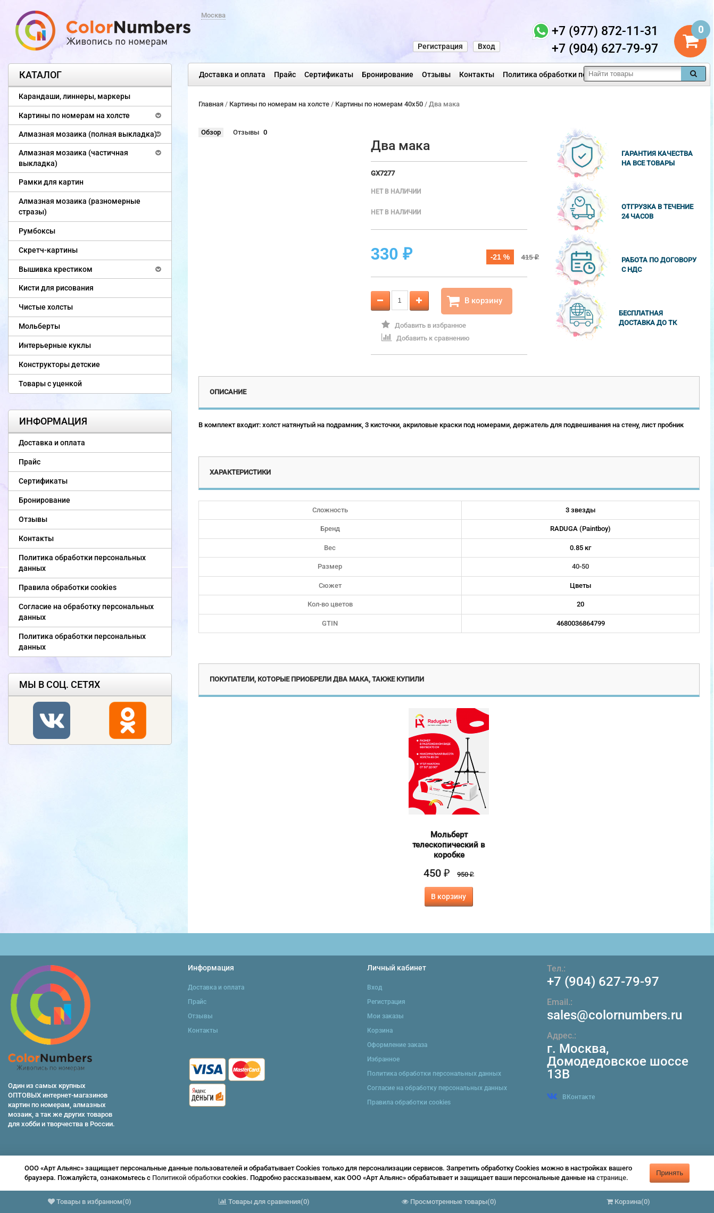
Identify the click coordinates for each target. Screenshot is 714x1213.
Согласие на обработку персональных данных (86, 611)
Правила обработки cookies (68, 587)
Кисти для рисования (56, 288)
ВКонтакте (571, 1097)
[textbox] (632, 74)
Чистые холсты (46, 307)
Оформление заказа (397, 1045)
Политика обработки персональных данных (581, 74)
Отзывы (436, 74)
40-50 (580, 566)
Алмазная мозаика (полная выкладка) (88, 134)
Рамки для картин (51, 182)
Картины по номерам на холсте (74, 115)
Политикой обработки (186, 1178)
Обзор (211, 132)
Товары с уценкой (50, 383)
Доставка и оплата (232, 74)
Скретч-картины (48, 250)
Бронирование (387, 74)
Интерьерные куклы (55, 345)
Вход (486, 46)
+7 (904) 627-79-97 (603, 981)
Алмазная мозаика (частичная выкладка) (73, 158)
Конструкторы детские (59, 364)
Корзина (380, 1030)
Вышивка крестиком (56, 269)
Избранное (383, 1059)
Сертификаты (328, 74)
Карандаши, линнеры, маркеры (74, 96)
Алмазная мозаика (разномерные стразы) (79, 206)
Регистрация (440, 46)
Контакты (476, 74)
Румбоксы (37, 231)
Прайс (285, 74)
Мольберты (39, 326)
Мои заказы (385, 1016)
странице (611, 1178)
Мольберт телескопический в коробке (448, 845)
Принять (669, 1173)
